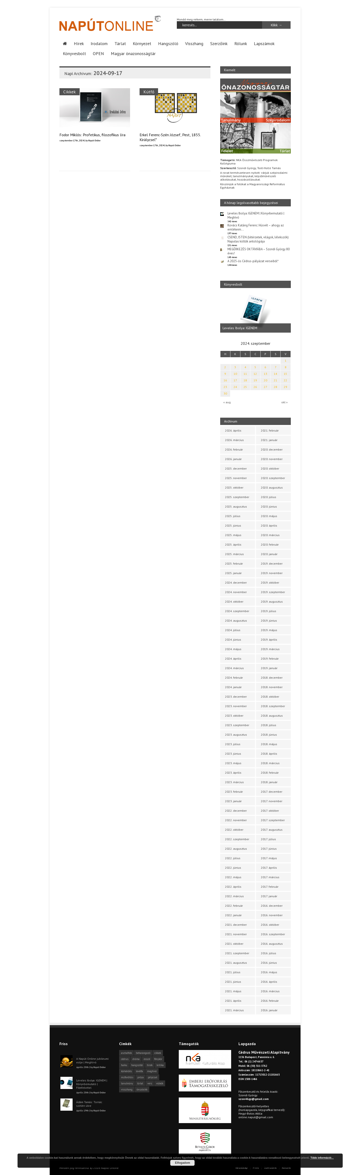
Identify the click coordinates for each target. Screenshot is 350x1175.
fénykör (158, 1059)
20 (265, 380)
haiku (124, 1065)
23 (225, 387)
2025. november (236, 478)
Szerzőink (218, 43)
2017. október (270, 810)
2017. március (270, 877)
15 (285, 374)
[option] (255, 313)
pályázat (152, 1077)
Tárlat (120, 43)
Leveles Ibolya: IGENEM (240, 328)
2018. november (272, 687)
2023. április (233, 772)
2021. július (232, 972)
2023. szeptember (237, 725)
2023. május (233, 763)
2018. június (269, 734)
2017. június (269, 848)
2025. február (234, 563)
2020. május (269, 516)
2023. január (233, 801)
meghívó (152, 1071)
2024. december (236, 582)
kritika (160, 1065)
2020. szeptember (273, 478)
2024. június (233, 639)
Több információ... (321, 1157)
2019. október (270, 582)
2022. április (233, 886)
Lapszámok (264, 43)
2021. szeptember (237, 953)
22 (285, 380)
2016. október (270, 924)
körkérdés (126, 1071)
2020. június (269, 506)
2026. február (234, 449)
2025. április (233, 544)
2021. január (269, 440)
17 (235, 380)
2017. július (268, 839)
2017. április (269, 867)
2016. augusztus (272, 943)
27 (265, 387)
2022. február (234, 905)
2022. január (233, 915)
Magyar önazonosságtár (133, 53)
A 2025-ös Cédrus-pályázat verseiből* (253, 261)
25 (245, 387)
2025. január (233, 573)
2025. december (236, 468)
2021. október (234, 943)
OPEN (98, 53)
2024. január (233, 687)
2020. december (272, 449)
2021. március (234, 1010)
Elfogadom (182, 1163)
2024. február (234, 677)
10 (235, 374)
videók (159, 1083)
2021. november (236, 934)
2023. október (234, 715)
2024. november (236, 592)
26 (255, 387)
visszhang (126, 1089)
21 (275, 380)
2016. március (270, 991)
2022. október (234, 829)
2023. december (236, 696)
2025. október (234, 487)
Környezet (142, 43)
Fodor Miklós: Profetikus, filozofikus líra (92, 134)
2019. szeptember (273, 592)
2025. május (233, 535)
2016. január (269, 1010)
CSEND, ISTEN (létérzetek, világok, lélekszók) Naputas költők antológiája (258, 239)
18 (245, 380)
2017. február (269, 886)
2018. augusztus (272, 715)
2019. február (270, 658)
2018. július (268, 725)
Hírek (79, 43)
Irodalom (99, 43)
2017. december (271, 791)
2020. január (269, 554)
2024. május (233, 649)
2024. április (233, 658)
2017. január (269, 896)
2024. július (232, 630)
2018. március (270, 763)
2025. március (234, 554)
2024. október (234, 601)
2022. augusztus (236, 848)
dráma (136, 1059)
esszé (147, 1059)
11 (245, 374)
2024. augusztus (236, 620)
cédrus (124, 1059)
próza (140, 1077)
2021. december (236, 924)
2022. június (233, 867)
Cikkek (69, 92)
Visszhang (194, 43)
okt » (284, 402)
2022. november (236, 820)
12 (255, 374)
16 (225, 380)
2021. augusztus (236, 962)
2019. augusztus (272, 601)
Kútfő (149, 92)
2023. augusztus (236, 734)
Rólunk (240, 43)
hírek (149, 1065)
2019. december (272, 563)
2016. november (272, 915)
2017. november (271, 801)
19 (255, 380)
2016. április (269, 981)
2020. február (270, 544)
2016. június (269, 962)
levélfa (139, 1071)
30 (225, 393)
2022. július (232, 858)
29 (285, 387)
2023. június (233, 753)
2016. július (268, 953)
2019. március (270, 649)
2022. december (236, 810)
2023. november (236, 706)
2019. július (268, 611)
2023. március (234, 782)
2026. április (233, 430)
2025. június (233, 525)
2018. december (272, 677)
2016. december (272, 905)
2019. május (269, 630)
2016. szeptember (273, 934)
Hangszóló (168, 43)
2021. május (233, 991)
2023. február (234, 791)
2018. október (270, 696)
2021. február (270, 430)
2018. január (269, 782)
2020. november (272, 459)
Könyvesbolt (74, 53)
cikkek (157, 1053)
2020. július (268, 497)
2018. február (270, 772)
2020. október (270, 468)
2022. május (233, 877)
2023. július (232, 744)
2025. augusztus (236, 506)
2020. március (270, 535)
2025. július (232, 516)
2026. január (233, 459)
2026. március (234, 440)
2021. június (233, 981)
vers (149, 1083)
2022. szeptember (237, 839)
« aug (227, 402)
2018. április (269, 753)
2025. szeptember (237, 497)
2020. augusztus (272, 487)
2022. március (234, 896)
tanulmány (127, 1083)
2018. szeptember (273, 706)
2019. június (269, 620)
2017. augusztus (272, 829)
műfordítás (127, 1077)
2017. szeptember (273, 820)
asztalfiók (126, 1053)
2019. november (272, 573)
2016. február (270, 1000)
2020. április (269, 525)
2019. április (269, 639)
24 (235, 387)
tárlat (140, 1083)
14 (275, 374)
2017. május (269, 858)
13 (265, 374)
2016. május (269, 972)
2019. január (269, 668)
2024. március (234, 668)
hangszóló (137, 1065)
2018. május (269, 744)
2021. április (233, 1000)
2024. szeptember (237, 611)
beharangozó (143, 1053)
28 (275, 387)
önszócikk (142, 1089)
